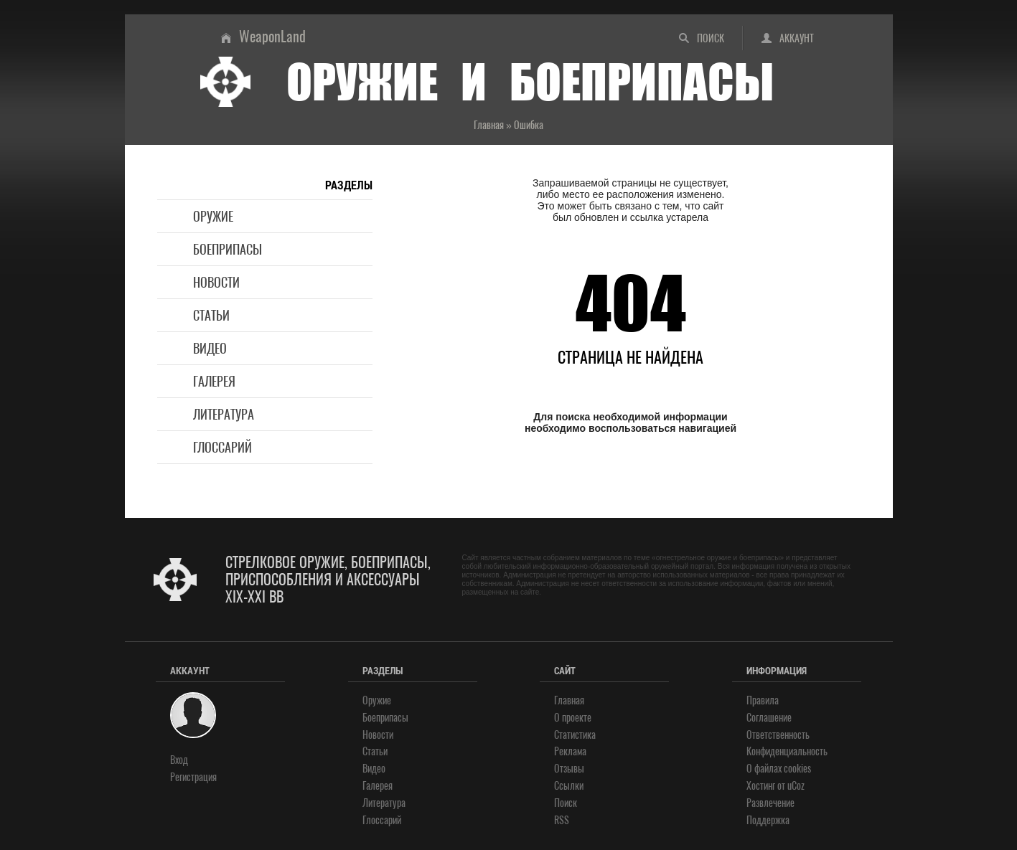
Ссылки (569, 786)
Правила (762, 700)
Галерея (214, 381)
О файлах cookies (778, 768)
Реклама (570, 751)
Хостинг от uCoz (775, 786)
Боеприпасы (227, 249)
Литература (223, 414)
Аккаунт (796, 38)
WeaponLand (272, 36)
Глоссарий (222, 447)
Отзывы (569, 768)
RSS (561, 820)
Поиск (710, 38)
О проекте (572, 717)
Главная (569, 700)
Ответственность (778, 735)
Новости (216, 282)
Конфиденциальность (787, 751)
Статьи (211, 315)
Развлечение (770, 803)
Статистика (575, 735)
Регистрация (193, 777)
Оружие (213, 216)
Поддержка (767, 820)
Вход (179, 760)
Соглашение (769, 717)
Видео (210, 348)
